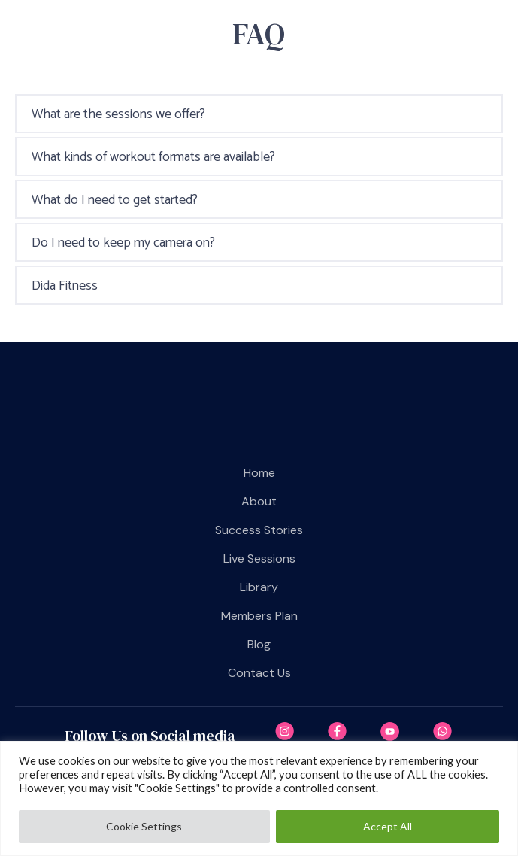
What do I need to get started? (115, 200)
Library (259, 587)
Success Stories (259, 530)
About (259, 501)
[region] (259, 798)
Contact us (259, 673)
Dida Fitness (65, 286)
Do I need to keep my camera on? (123, 243)
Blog (259, 644)
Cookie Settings (144, 826)
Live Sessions (259, 558)
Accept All (387, 826)
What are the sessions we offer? (118, 114)
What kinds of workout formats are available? (153, 157)
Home (259, 473)
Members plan (259, 616)
